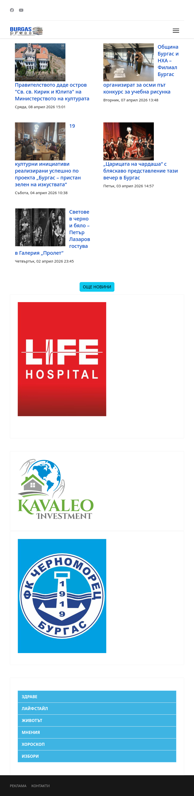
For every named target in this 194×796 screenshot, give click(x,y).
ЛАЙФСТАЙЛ (35, 708)
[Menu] (176, 30)
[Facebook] (12, 10)
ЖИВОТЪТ (32, 720)
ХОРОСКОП (33, 744)
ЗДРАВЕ (29, 696)
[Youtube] (21, 10)
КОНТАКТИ (40, 785)
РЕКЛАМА (18, 785)
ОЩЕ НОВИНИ (97, 287)
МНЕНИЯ (31, 732)
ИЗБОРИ (30, 756)
